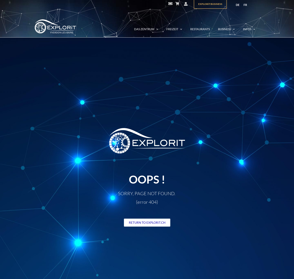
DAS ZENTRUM (146, 29)
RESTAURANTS (200, 29)
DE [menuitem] (237, 5)
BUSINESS (226, 29)
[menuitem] (238, 5)
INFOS (249, 29)
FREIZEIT (174, 29)
